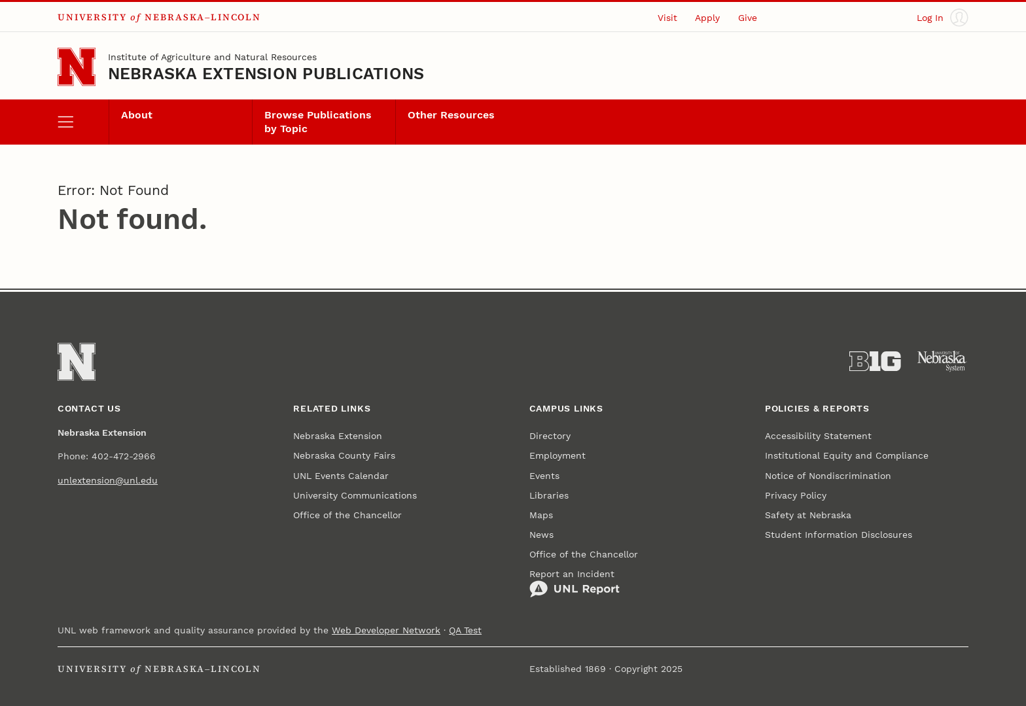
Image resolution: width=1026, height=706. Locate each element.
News (541, 534)
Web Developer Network (386, 630)
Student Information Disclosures (838, 534)
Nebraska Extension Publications (266, 73)
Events (544, 475)
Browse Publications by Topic (318, 122)
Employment (557, 455)
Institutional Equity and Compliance (847, 455)
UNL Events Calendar (341, 475)
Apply (707, 17)
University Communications (355, 495)
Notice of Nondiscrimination (828, 475)
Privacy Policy (795, 495)
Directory (550, 436)
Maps (541, 515)
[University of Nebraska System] (942, 361)
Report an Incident (574, 584)
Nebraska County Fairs (344, 455)
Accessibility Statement (818, 436)
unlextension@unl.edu (108, 480)
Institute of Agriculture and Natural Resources (212, 57)
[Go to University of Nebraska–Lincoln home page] (77, 67)
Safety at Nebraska (808, 515)
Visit (667, 17)
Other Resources (451, 115)
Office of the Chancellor (347, 515)
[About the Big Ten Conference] (875, 361)
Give (747, 17)
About (136, 115)
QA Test (465, 630)
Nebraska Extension (337, 436)
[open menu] (83, 122)
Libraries (549, 495)
